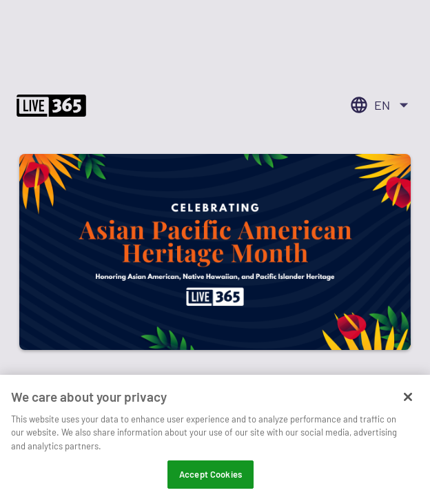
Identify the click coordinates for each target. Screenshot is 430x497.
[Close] (408, 406)
